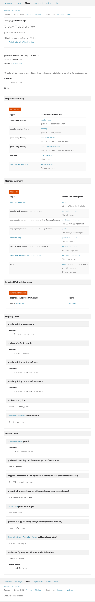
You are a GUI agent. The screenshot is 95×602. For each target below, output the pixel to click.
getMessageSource (70, 229)
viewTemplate (47, 164)
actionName (46, 120)
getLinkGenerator (70, 211)
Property (29, 14)
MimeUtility (15, 238)
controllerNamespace (50, 146)
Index (48, 3)
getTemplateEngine (71, 255)
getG (64, 202)
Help (56, 3)
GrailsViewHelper (18, 202)
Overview (8, 3)
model (64, 264)
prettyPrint (46, 155)
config (44, 129)
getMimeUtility (69, 238)
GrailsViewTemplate (19, 164)
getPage (72, 303)
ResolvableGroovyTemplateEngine (25, 255)
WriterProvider (28, 42)
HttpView (17, 63)
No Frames (16, 10)
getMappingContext (71, 220)
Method (38, 14)
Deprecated (38, 3)
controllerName (48, 138)
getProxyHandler (70, 246)
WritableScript (15, 42)
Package (18, 3)
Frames (7, 10)
